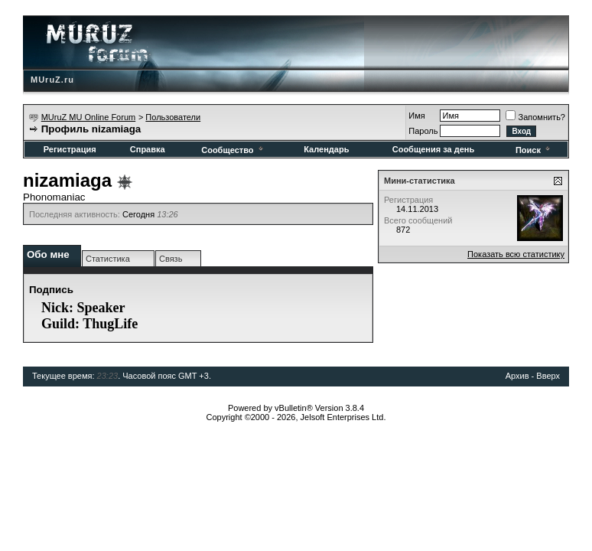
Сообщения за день (433, 149)
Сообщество (233, 150)
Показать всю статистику (515, 254)
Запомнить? (535, 117)
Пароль (422, 130)
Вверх (548, 375)
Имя (416, 115)
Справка (147, 149)
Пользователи (172, 117)
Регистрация (70, 149)
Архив (517, 375)
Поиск (534, 150)
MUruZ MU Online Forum (88, 117)
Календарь (326, 149)
